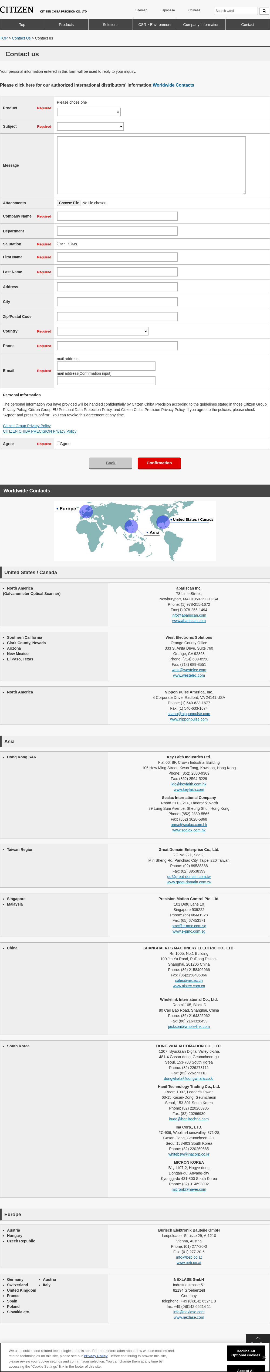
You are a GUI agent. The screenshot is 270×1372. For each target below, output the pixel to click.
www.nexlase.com (189, 1317)
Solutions (111, 24)
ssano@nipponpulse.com (189, 714)
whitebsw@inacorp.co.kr (189, 1154)
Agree (65, 444)
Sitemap (141, 10)
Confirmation (159, 462)
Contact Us (21, 38)
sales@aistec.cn (189, 980)
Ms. (75, 244)
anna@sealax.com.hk (189, 824)
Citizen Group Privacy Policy (27, 426)
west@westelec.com (189, 670)
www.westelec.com (189, 675)
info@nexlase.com (188, 1312)
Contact (247, 24)
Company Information (201, 24)
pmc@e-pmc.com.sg (189, 926)
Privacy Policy (95, 1356)
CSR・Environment (154, 24)
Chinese (194, 10)
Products (66, 24)
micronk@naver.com (189, 1189)
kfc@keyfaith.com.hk (188, 784)
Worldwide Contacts (173, 85)
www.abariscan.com (189, 620)
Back (111, 462)
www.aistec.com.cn (189, 986)
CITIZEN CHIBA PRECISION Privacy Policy (39, 431)
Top (22, 24)
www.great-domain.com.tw (189, 882)
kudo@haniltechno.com (189, 1119)
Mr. (63, 244)
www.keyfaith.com (189, 789)
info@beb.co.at (189, 1257)
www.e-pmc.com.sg (189, 931)
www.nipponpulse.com (189, 719)
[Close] (264, 1357)
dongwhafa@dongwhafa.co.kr (189, 1078)
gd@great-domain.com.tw (189, 876)
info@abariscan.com (189, 615)
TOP (4, 38)
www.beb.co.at (189, 1263)
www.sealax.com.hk (188, 830)
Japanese (168, 10)
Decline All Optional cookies (245, 1353)
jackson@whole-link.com (189, 1026)
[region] (135, 1357)
